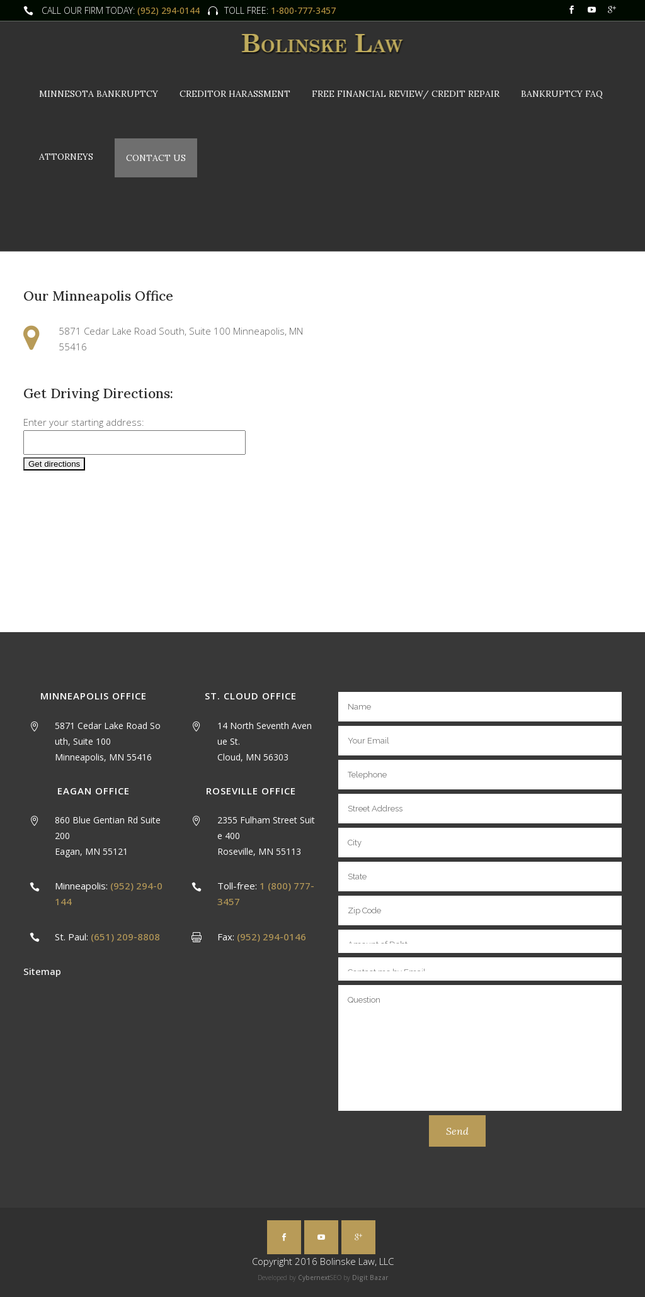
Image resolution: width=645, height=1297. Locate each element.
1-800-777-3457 (302, 10)
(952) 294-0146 (271, 936)
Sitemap (42, 971)
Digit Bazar (370, 1277)
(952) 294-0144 (168, 10)
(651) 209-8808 (125, 936)
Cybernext (314, 1277)
